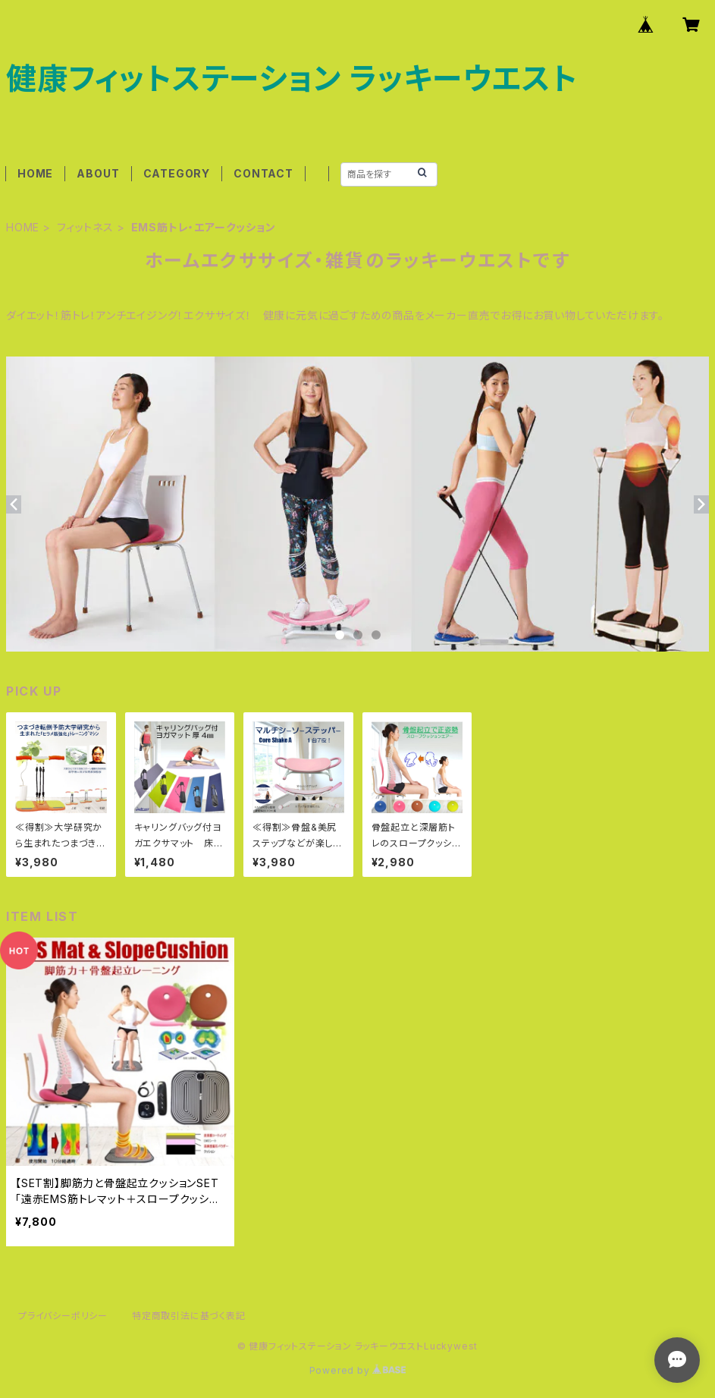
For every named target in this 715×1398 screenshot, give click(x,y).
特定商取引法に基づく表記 (189, 1315)
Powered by (357, 1370)
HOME (35, 173)
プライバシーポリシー (63, 1315)
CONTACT (263, 173)
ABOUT (98, 173)
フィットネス (85, 227)
